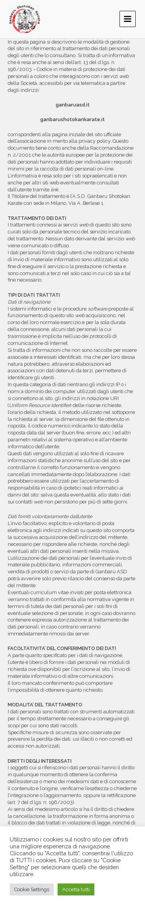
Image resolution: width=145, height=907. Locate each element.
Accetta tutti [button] (76, 889)
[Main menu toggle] (127, 19)
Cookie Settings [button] (31, 889)
